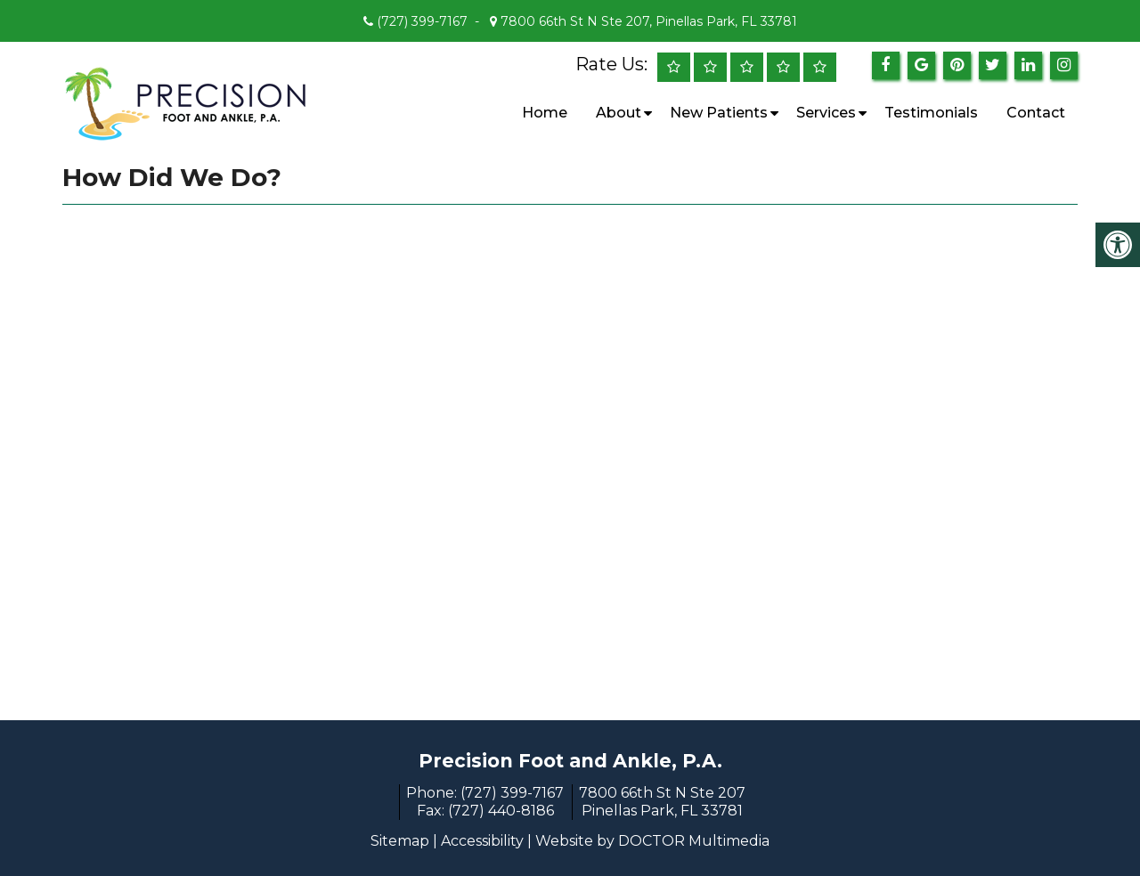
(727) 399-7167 (422, 21)
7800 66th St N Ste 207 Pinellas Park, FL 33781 (662, 801)
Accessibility (482, 840)
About (618, 112)
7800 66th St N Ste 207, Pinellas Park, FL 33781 (647, 21)
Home (544, 112)
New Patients (719, 112)
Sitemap (399, 840)
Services (826, 112)
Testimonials (931, 112)
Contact (1035, 112)
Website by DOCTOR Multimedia (652, 840)
